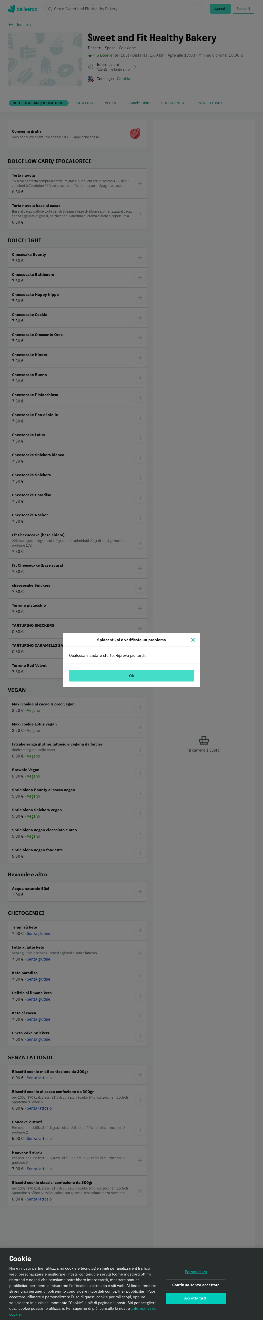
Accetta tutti (196, 1300)
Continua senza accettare (196, 1287)
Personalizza (196, 1274)
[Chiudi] (193, 640)
